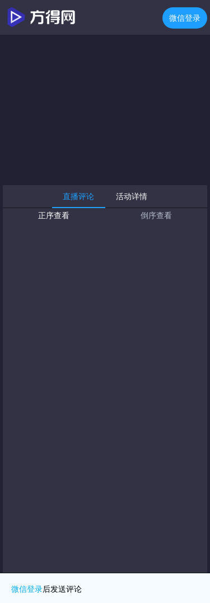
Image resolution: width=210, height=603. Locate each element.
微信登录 (184, 17)
